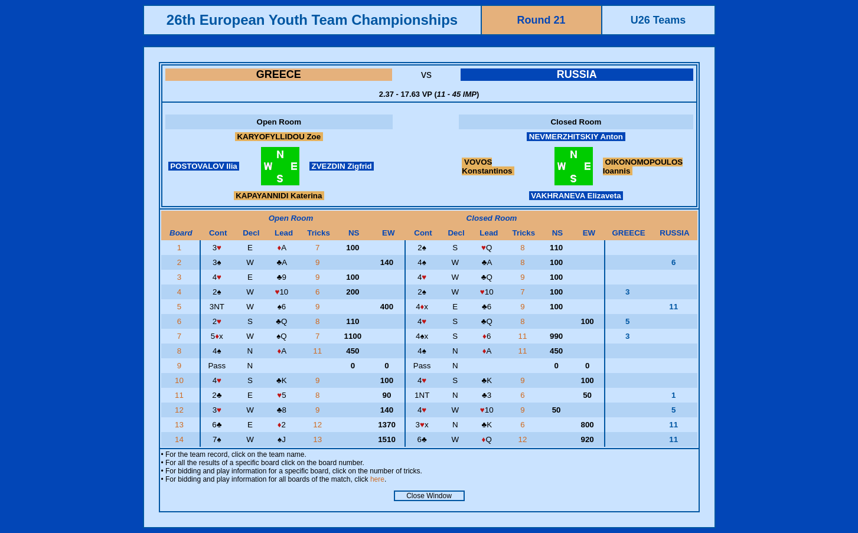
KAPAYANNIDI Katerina (279, 195)
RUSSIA (577, 74)
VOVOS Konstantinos (488, 166)
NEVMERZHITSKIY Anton (576, 136)
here (377, 479)
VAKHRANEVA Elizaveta (576, 195)
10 (180, 380)
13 (180, 424)
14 (180, 439)
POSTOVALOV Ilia (204, 166)
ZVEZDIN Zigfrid (341, 166)
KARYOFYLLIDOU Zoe (279, 136)
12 (180, 410)
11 (524, 336)
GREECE (278, 74)
